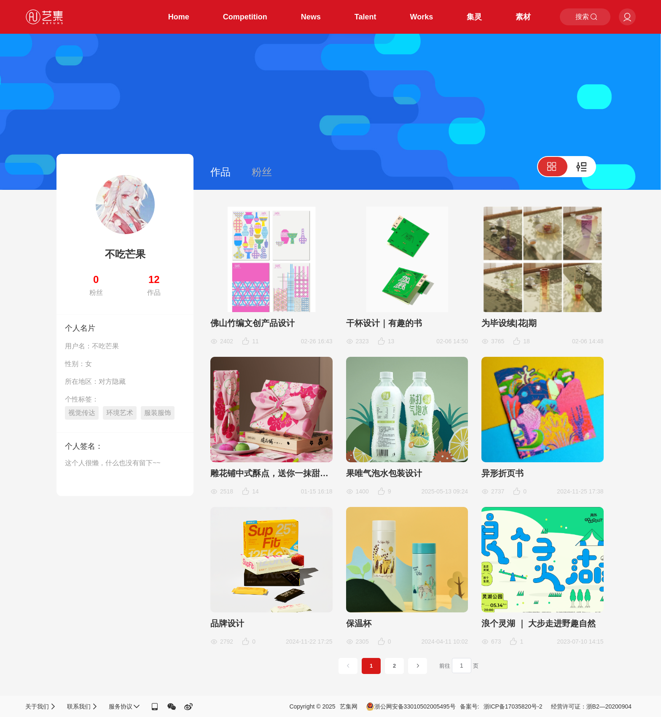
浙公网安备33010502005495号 (411, 706)
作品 (220, 172)
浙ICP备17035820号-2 (513, 706)
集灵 (474, 17)
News (311, 17)
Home (178, 17)
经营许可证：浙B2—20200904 (591, 706)
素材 (523, 17)
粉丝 (262, 172)
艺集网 (348, 706)
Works (421, 17)
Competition (245, 17)
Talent (365, 17)
